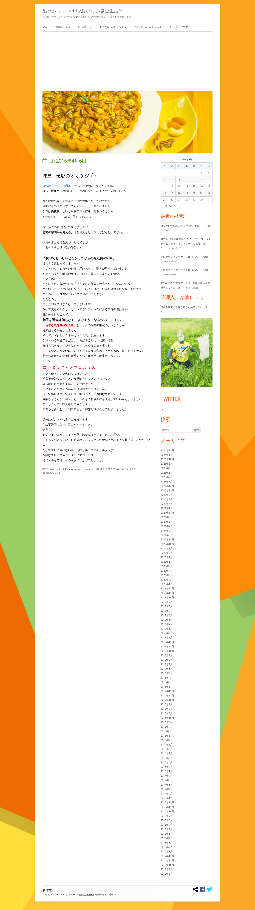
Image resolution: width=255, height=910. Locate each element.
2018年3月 (167, 682)
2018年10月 (167, 651)
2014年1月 (167, 798)
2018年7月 (167, 664)
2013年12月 (167, 802)
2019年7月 (167, 610)
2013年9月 (167, 815)
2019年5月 (167, 619)
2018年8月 (167, 659)
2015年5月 (167, 762)
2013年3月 (167, 842)
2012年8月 (167, 873)
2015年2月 (167, 766)
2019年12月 (167, 588)
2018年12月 (167, 642)
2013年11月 (167, 807)
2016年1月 (167, 753)
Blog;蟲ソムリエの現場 (112, 27)
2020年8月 (167, 552)
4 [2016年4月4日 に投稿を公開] (164, 179)
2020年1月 (167, 584)
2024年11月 (167, 450)
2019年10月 (167, 597)
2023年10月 (167, 459)
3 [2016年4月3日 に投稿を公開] (208, 172)
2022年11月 (167, 490)
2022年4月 (167, 503)
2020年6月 (167, 561)
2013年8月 (167, 820)
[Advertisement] (127, 60)
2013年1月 (167, 851)
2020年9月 (167, 548)
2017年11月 (167, 695)
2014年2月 (167, 793)
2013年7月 (167, 824)
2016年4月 (167, 740)
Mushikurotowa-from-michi (79, 469)
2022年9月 (167, 494)
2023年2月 (167, 477)
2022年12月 (167, 486)
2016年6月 (167, 731)
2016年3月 (167, 744)
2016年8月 (167, 722)
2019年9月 (167, 601)
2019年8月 (167, 606)
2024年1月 (167, 454)
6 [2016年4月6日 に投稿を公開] (179, 179)
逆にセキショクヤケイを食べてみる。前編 (184, 269)
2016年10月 (167, 717)
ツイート (166, 409)
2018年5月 (167, 673)
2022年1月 (167, 508)
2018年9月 (167, 655)
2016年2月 (167, 749)
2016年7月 (167, 726)
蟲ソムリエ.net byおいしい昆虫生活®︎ (82, 10)
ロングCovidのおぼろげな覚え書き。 (181, 226)
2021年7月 (167, 526)
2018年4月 (167, 677)
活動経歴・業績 (62, 27)
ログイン (115, 894)
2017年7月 (167, 713)
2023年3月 (167, 472)
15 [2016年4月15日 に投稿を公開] (194, 186)
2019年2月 (167, 633)
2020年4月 (167, 570)
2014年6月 (167, 780)
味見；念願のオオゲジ (65, 175)
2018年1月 (167, 686)
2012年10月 (167, 864)
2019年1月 (167, 637)
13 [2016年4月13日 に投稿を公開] (179, 186)
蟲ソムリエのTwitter (180, 27)
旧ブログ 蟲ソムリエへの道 (148, 27)
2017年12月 (167, 691)
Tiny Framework (86, 894)
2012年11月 (167, 860)
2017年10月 (167, 700)
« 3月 (164, 206)
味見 (102, 469)
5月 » (172, 206)
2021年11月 (167, 512)
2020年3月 (167, 575)
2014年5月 (167, 784)
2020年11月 (167, 539)
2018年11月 (167, 646)
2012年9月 (167, 869)
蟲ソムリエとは (85, 27)
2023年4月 (167, 468)
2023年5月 (167, 463)
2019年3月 (167, 628)
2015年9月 (167, 758)
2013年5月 (167, 833)
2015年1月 (167, 771)
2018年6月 (167, 668)
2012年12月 (167, 856)
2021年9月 (167, 517)
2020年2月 (167, 579)
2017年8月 (167, 708)
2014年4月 (167, 789)
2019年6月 (167, 615)
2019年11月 (167, 593)
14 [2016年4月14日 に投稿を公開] (186, 186)
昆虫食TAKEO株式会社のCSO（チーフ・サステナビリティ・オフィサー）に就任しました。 (186, 243)
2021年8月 (167, 521)
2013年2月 (167, 847)
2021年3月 (167, 535)
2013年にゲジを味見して (58, 186)
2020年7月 (167, 557)
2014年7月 (167, 775)
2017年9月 (167, 704)
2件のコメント (53, 473)
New (44, 27)
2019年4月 (167, 624)
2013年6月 (167, 829)
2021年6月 (167, 530)
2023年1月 (167, 481)
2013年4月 (167, 838)
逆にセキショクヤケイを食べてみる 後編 (184, 256)
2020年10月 (167, 544)
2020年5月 (167, 566)
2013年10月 (167, 811)
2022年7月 (167, 499)
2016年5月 (167, 735)
